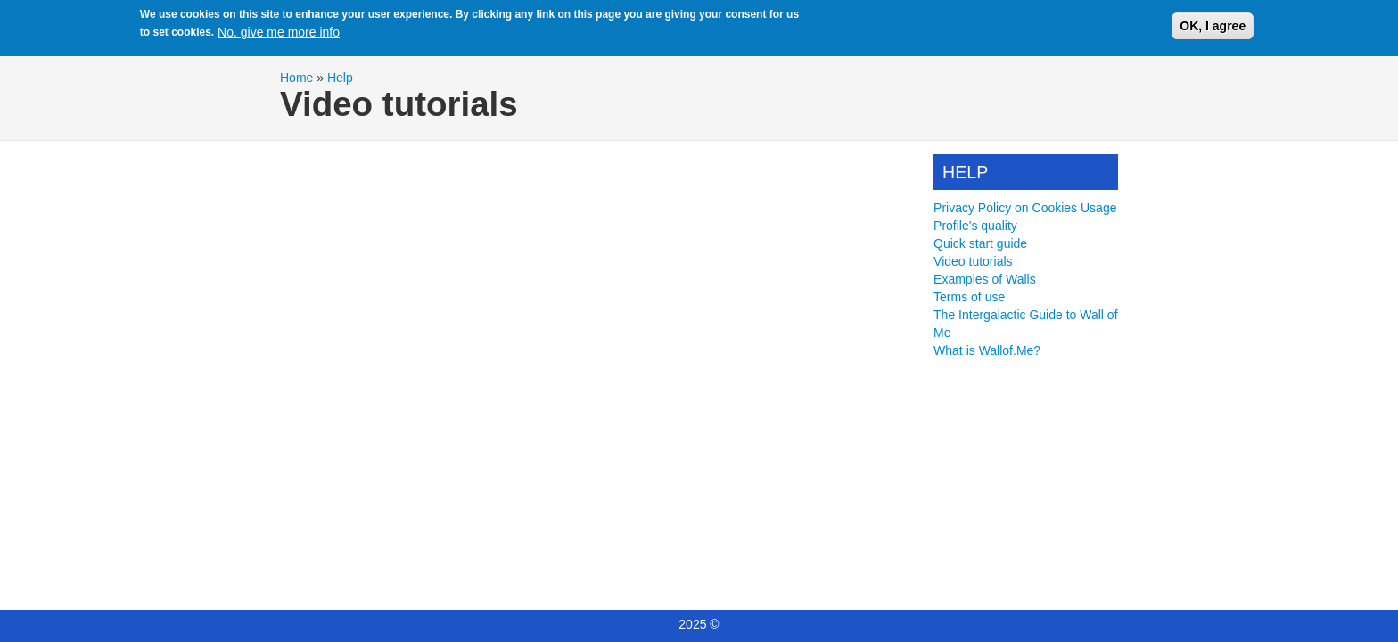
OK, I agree (1213, 26)
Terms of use (969, 297)
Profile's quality (975, 225)
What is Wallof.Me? (986, 350)
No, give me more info (279, 32)
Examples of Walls (984, 279)
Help (340, 77)
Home (296, 77)
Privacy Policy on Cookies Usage (1024, 208)
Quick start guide (980, 243)
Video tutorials (972, 261)
